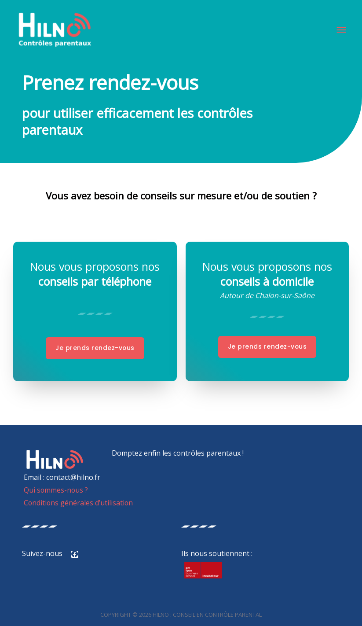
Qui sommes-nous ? (55, 490)
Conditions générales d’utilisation (78, 503)
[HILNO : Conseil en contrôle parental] (56, 31)
